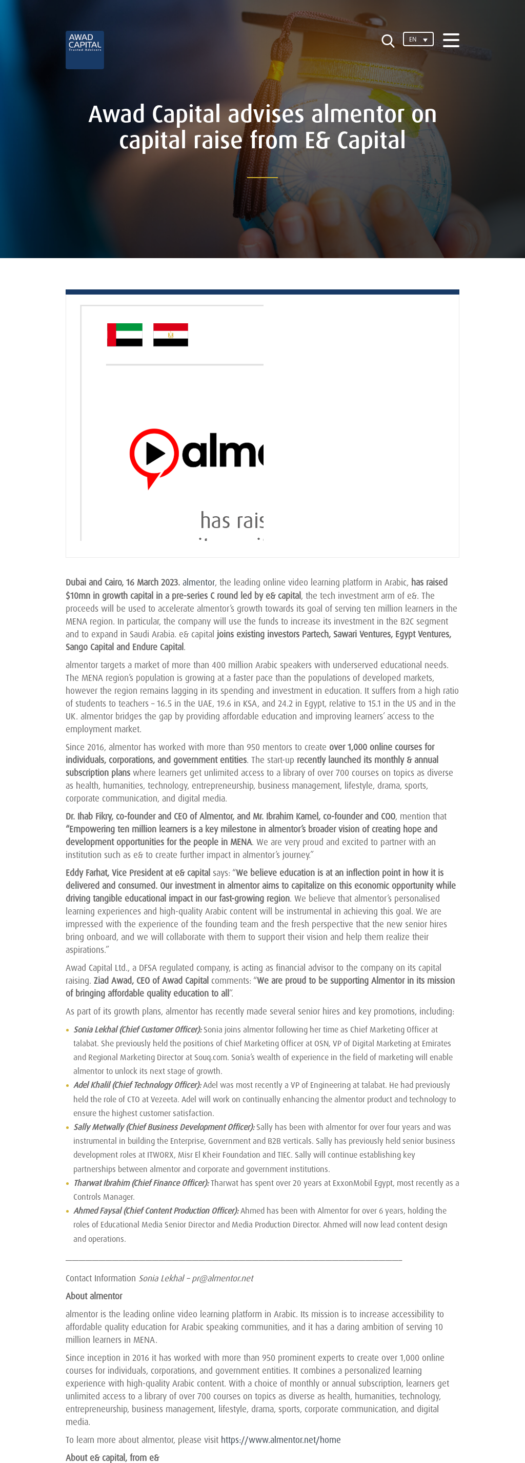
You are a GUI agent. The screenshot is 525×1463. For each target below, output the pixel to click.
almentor (199, 582)
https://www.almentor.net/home (280, 1439)
